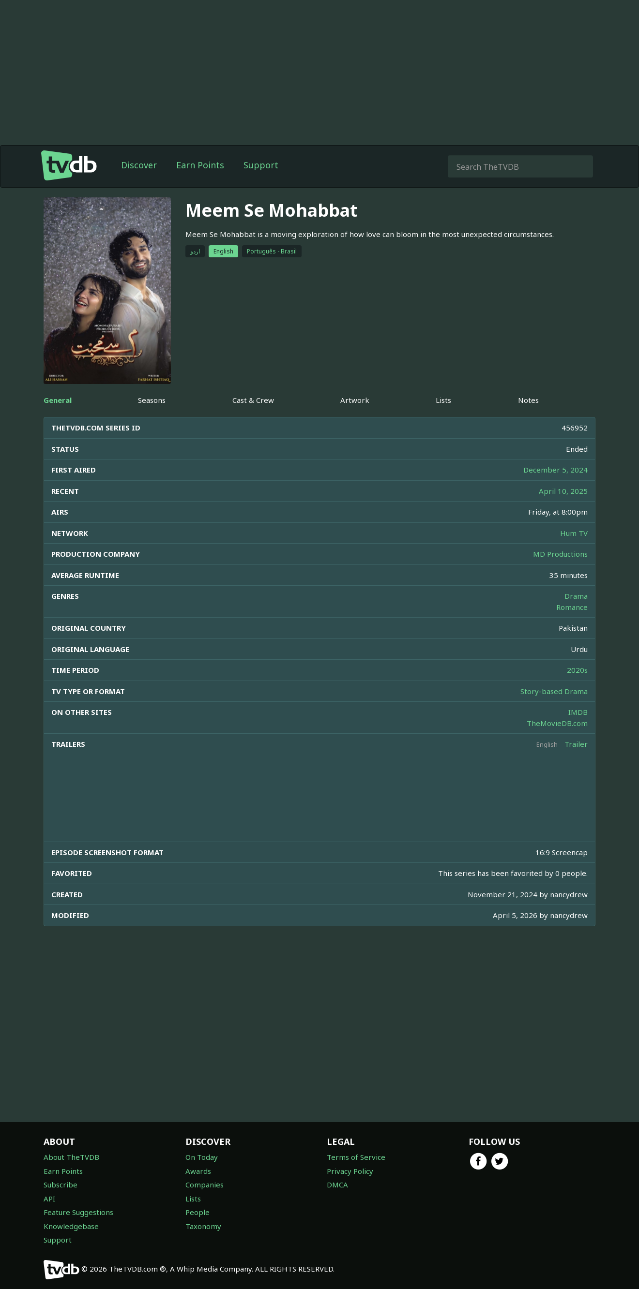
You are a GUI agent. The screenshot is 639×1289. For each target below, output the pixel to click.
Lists (193, 1198)
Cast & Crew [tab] (253, 400)
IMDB (578, 712)
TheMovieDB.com (557, 723)
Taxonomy (203, 1226)
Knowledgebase (71, 1226)
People (197, 1212)
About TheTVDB (71, 1157)
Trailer (576, 744)
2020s (577, 670)
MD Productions (560, 554)
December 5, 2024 (555, 469)
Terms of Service (356, 1157)
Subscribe (60, 1184)
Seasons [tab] (152, 400)
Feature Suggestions (78, 1212)
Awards (198, 1171)
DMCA (337, 1184)
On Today (201, 1157)
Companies (204, 1184)
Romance (572, 607)
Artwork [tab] (354, 400)
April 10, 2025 (563, 491)
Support (260, 165)
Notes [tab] (528, 400)
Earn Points (200, 165)
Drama (576, 596)
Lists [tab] (443, 400)
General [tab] (58, 400)
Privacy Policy (350, 1171)
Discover (139, 165)
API (49, 1198)
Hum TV (574, 533)
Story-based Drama (554, 691)
